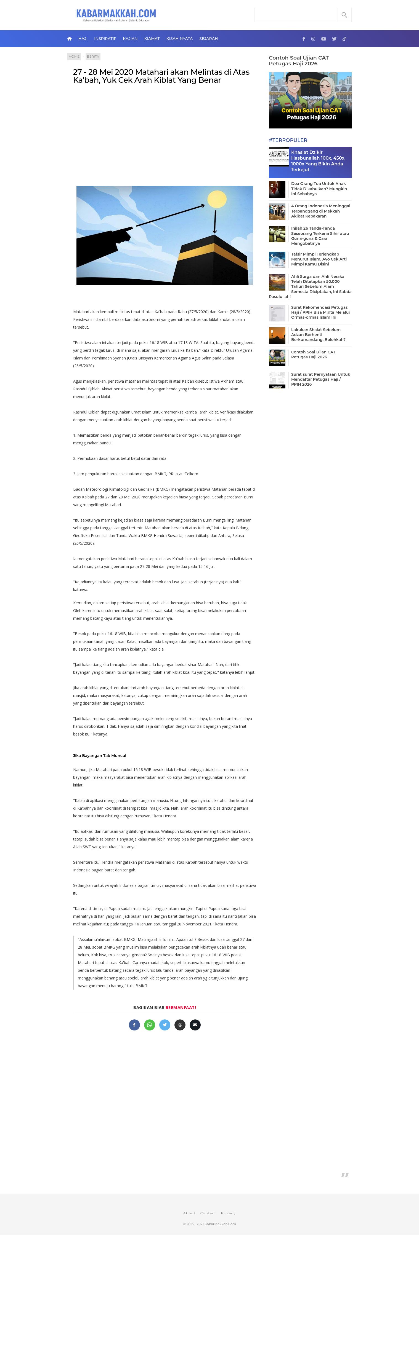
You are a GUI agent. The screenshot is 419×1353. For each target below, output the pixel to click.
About (189, 1213)
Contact (208, 1213)
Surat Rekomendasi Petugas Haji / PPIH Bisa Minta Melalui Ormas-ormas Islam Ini (320, 312)
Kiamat (152, 38)
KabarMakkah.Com (220, 1224)
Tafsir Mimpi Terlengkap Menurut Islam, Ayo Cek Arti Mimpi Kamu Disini (319, 259)
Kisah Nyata (179, 38)
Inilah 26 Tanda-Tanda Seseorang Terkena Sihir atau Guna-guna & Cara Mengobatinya (320, 236)
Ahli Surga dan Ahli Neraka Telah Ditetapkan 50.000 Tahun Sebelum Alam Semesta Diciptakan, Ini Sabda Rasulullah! (310, 286)
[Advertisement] (164, 134)
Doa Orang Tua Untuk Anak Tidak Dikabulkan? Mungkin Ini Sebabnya (319, 188)
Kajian (130, 38)
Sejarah (208, 38)
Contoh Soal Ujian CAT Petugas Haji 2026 (299, 61)
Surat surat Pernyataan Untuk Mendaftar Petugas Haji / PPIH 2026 (320, 379)
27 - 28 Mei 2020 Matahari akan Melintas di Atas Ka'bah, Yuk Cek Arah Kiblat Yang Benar (161, 76)
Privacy (228, 1213)
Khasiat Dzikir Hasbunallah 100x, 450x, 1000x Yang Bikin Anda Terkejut (318, 161)
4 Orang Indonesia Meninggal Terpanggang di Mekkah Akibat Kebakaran (320, 210)
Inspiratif (105, 38)
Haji (82, 38)
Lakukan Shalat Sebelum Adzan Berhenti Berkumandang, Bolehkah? (318, 334)
